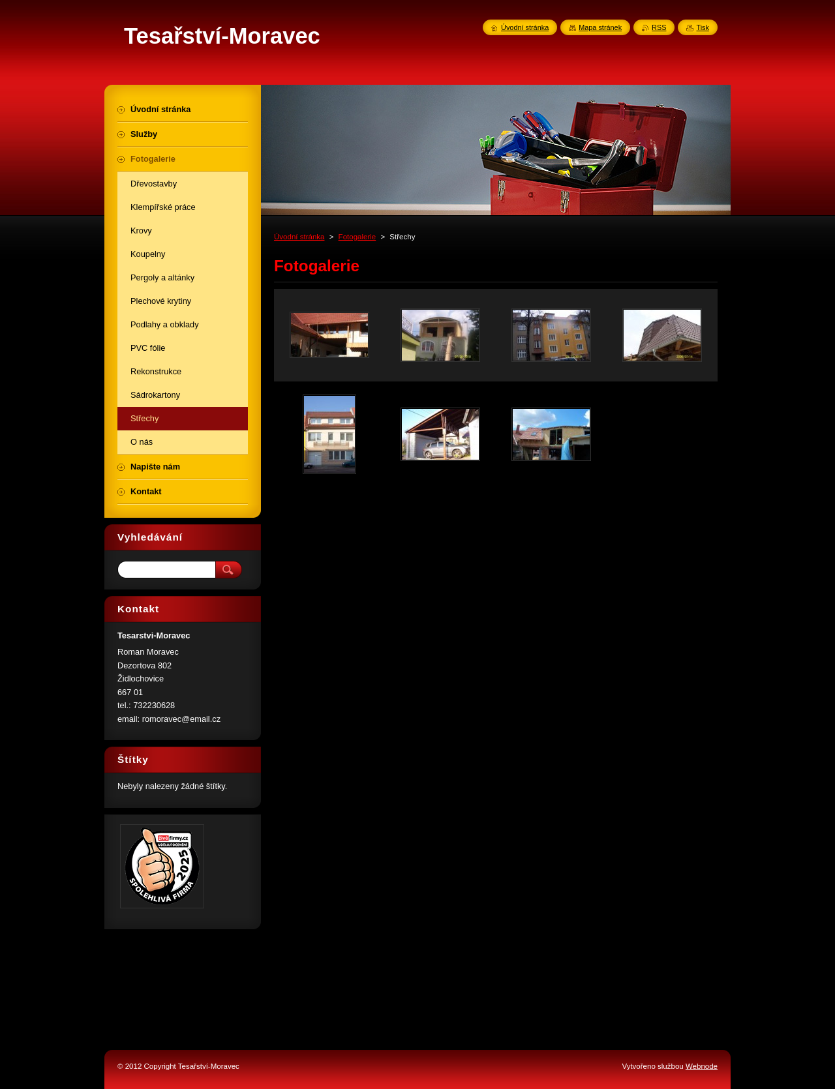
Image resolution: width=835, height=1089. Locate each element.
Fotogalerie (357, 237)
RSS (659, 27)
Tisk (702, 27)
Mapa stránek (600, 27)
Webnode (702, 1066)
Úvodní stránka (299, 237)
